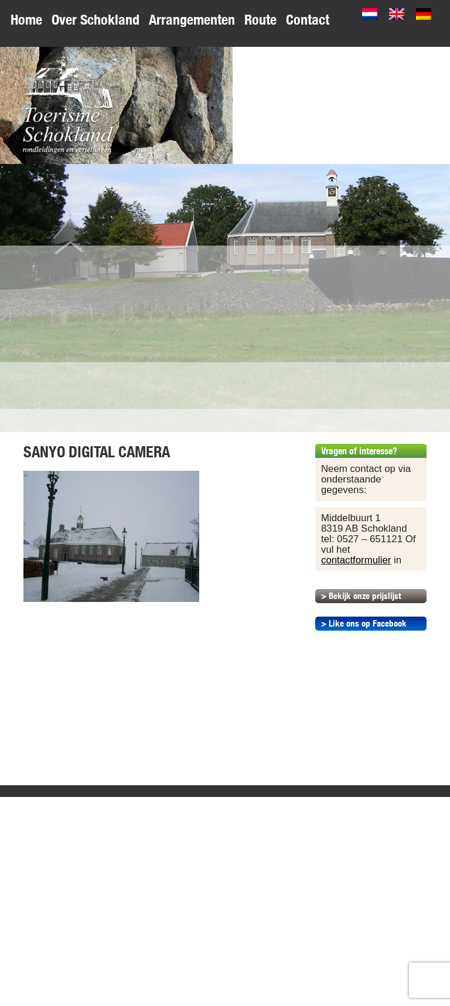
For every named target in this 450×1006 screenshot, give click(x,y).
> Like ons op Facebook (364, 623)
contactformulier (356, 560)
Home (26, 19)
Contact (307, 19)
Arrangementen (192, 19)
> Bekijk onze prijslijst (361, 595)
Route (260, 19)
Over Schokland (95, 19)
